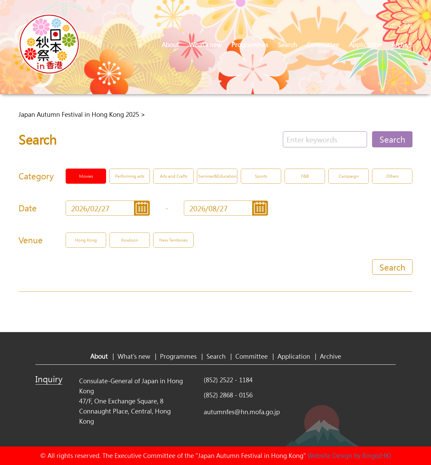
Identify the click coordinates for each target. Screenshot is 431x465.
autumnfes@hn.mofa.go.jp (242, 412)
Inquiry (48, 378)
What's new (205, 45)
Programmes (249, 45)
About (170, 45)
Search (287, 45)
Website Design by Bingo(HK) (349, 456)
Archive (401, 45)
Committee (323, 45)
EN (408, 26)
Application (365, 45)
